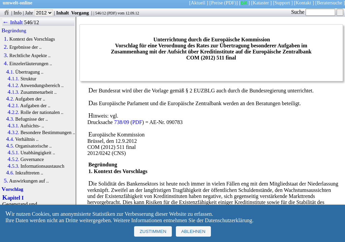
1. (6, 39)
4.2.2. (14, 112)
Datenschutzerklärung (228, 220)
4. (6, 63)
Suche (313, 12)
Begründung (14, 30)
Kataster (261, 2)
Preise (217, 2)
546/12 (100, 13)
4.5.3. (14, 166)
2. (6, 47)
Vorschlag (12, 189)
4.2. (10, 99)
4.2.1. (14, 105)
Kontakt (303, 2)
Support (282, 2)
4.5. (10, 146)
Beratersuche (329, 2)
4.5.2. (14, 159)
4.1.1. (14, 78)
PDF (111, 13)
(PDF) (230, 2)
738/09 (121, 122)
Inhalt (62, 12)
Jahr (39, 12)
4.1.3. (14, 92)
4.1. (10, 72)
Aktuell (198, 2)
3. (6, 55)
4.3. (10, 119)
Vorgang (80, 12)
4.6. (10, 172)
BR (244, 2)
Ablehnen (193, 231)
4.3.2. (14, 132)
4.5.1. (14, 152)
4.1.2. (14, 85)
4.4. (10, 139)
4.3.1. (14, 125)
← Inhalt (12, 22)
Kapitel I (13, 198)
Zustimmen (152, 231)
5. (6, 181)
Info (17, 12)
